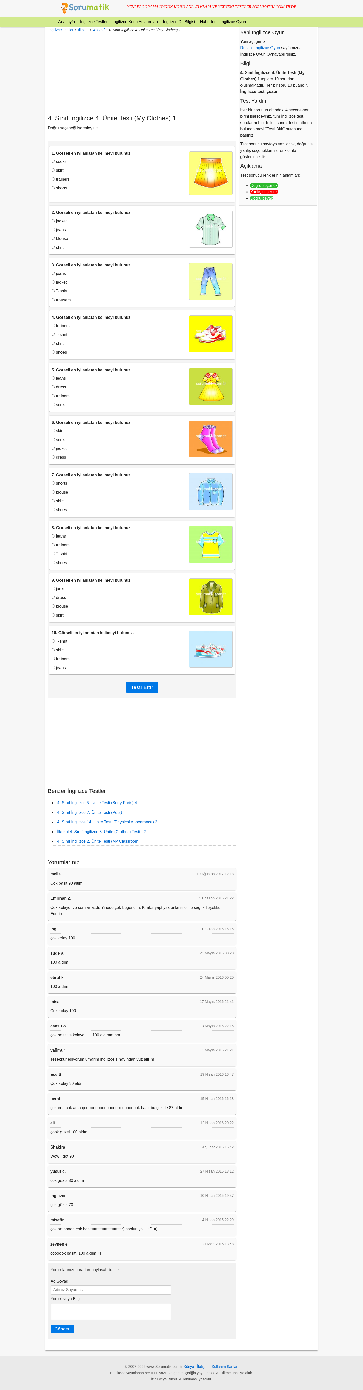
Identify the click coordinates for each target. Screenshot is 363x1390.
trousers (61, 300)
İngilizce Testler (94, 22)
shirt (58, 247)
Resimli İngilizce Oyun (260, 48)
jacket (59, 221)
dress (59, 387)
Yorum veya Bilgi (66, 1299)
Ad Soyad (59, 1281)
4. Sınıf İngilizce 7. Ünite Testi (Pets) (89, 812)
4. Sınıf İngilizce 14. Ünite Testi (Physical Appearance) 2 (107, 822)
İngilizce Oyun (233, 22)
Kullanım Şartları (225, 1366)
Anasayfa (66, 22)
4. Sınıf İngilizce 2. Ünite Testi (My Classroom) (98, 841)
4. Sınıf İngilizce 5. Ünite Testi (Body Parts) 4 (97, 803)
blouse (60, 238)
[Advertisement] (142, 73)
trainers (61, 179)
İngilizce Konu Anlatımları (135, 22)
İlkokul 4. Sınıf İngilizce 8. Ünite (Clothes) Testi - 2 (101, 832)
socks (59, 161)
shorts (59, 188)
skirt (58, 170)
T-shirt (59, 291)
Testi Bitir (142, 687)
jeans (59, 230)
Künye (189, 1366)
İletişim (202, 1366)
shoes (59, 352)
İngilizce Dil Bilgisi (179, 22)
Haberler (208, 22)
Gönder (62, 1329)
